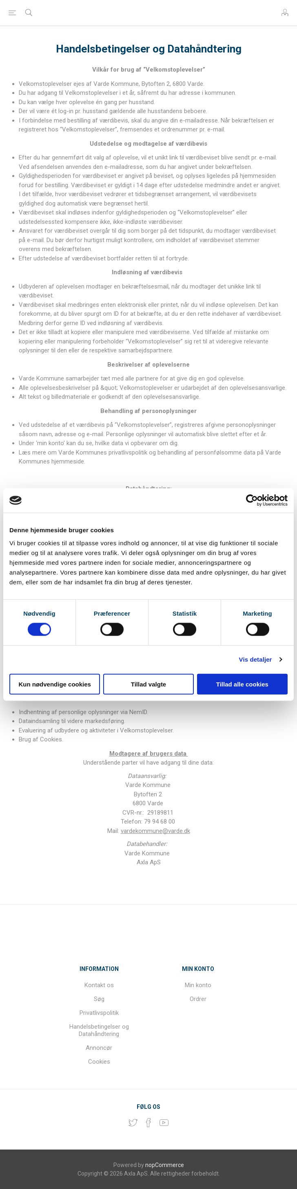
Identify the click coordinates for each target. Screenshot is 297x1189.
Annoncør (99, 1047)
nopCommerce (164, 1165)
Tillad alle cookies (242, 683)
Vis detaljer (255, 659)
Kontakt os (99, 985)
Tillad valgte (148, 683)
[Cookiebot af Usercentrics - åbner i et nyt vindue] (252, 500)
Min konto (198, 985)
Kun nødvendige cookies (54, 683)
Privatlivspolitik (99, 1012)
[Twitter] (133, 1122)
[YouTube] (164, 1122)
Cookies (99, 1061)
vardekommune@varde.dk (155, 831)
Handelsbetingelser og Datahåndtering (99, 1030)
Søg (99, 999)
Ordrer (198, 999)
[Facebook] (148, 1122)
